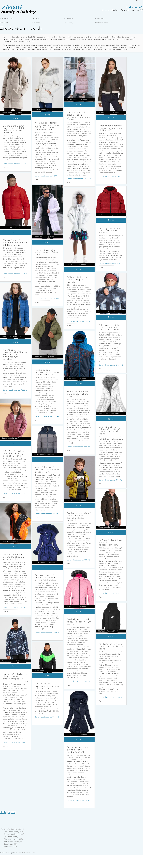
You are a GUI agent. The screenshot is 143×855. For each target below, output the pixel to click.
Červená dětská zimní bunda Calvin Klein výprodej (110, 230)
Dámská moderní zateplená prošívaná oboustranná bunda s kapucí (110, 430)
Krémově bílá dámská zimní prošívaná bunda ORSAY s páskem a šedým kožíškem (47, 126)
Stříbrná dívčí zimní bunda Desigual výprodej (77, 279)
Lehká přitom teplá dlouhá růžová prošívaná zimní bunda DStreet (79, 116)
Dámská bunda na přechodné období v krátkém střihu (13, 557)
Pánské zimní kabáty (101, 23)
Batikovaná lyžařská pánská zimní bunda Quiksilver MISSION (109, 327)
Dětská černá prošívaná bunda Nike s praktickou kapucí (111, 646)
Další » (13, 812)
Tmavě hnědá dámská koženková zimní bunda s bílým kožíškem (111, 128)
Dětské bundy (4, 23)
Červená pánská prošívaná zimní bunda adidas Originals (15, 242)
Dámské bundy (68, 18)
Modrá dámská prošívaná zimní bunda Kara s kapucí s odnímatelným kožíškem (15, 354)
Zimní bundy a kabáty (6, 18)
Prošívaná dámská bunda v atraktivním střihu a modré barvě (46, 577)
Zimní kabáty (36, 23)
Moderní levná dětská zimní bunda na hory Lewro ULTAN (78, 394)
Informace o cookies (30, 853)
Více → (5, 167)
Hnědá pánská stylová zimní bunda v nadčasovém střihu (110, 542)
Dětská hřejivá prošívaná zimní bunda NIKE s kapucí (47, 686)
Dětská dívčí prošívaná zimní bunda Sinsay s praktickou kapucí (15, 453)
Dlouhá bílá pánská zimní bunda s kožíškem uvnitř (47, 252)
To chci (15, 118)
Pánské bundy (99, 18)
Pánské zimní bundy (9, 113)
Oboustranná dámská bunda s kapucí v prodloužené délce (78, 749)
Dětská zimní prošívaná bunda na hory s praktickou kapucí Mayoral (79, 516)
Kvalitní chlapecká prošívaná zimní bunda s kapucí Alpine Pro (47, 469)
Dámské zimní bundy (42, 110)
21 (9, 812)
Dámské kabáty (68, 23)
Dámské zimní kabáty (11, 834)
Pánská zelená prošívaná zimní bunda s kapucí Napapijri (47, 372)
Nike (97, 45)
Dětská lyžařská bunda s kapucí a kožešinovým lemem (79, 622)
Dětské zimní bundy (105, 215)
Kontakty (20, 853)
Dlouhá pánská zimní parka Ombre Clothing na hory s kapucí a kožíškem (15, 129)
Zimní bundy (35, 18)
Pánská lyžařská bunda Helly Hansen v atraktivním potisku (15, 676)
